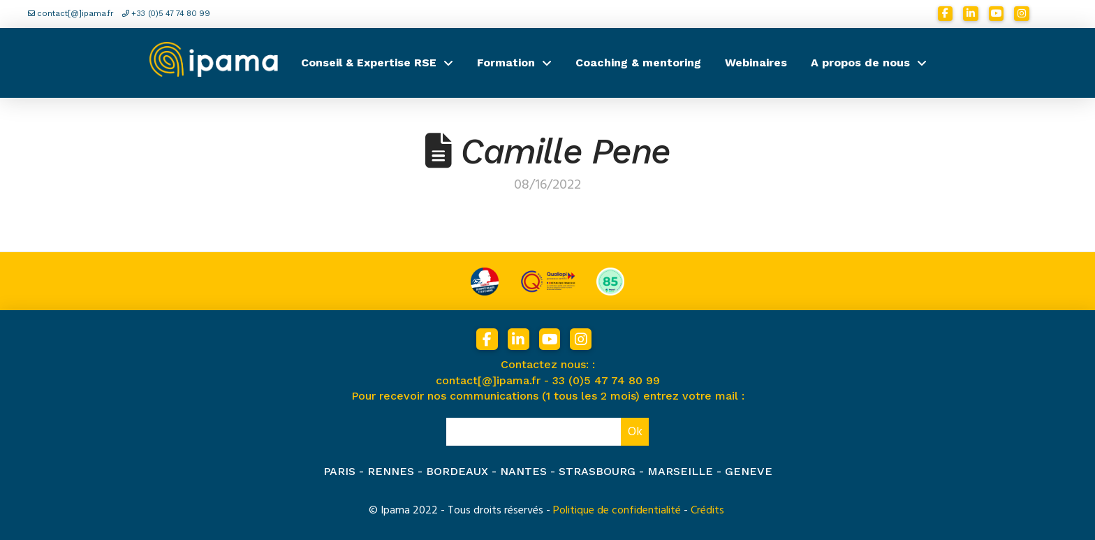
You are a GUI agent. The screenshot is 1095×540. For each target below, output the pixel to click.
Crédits (707, 510)
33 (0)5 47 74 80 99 (606, 380)
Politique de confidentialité (617, 510)
